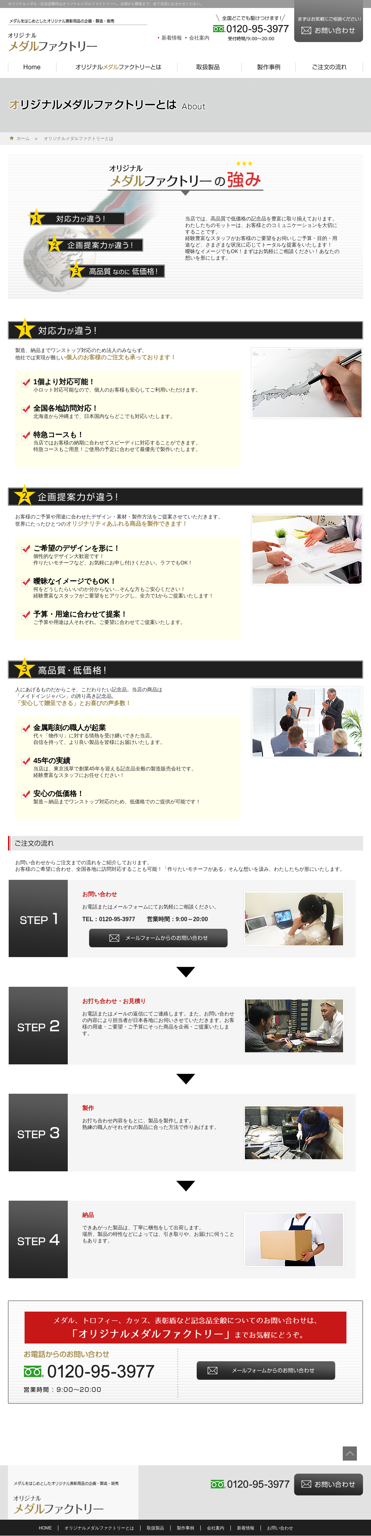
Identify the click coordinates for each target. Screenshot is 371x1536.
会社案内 (199, 38)
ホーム (23, 138)
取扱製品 (155, 1528)
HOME (45, 1528)
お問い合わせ (280, 1528)
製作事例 (185, 1528)
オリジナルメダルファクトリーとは (99, 1528)
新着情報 (172, 38)
